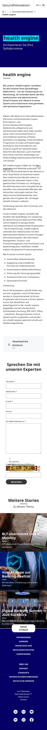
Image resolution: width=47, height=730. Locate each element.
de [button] (37, 5)
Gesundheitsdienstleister (22, 11)
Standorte (23, 672)
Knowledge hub (23, 645)
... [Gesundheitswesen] (8, 11)
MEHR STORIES (23, 628)
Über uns (23, 664)
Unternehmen (23, 637)
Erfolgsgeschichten (23, 650)
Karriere (23, 641)
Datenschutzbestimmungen (23, 676)
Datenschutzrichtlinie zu (23, 464)
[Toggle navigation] (43, 5)
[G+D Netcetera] (3, 11)
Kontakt (23, 668)
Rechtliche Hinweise (23, 681)
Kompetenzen (23, 654)
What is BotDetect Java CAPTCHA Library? (21, 471)
